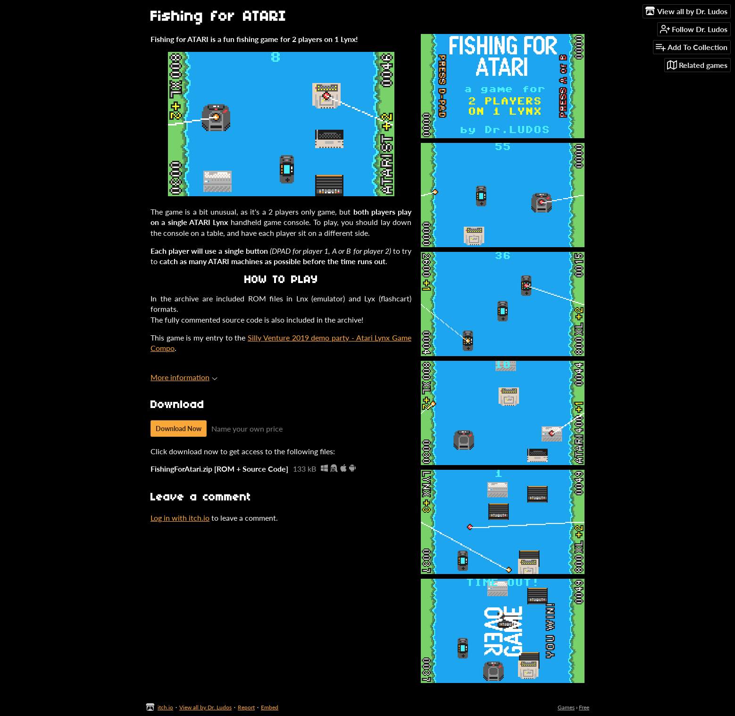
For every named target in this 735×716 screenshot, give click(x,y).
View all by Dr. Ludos (205, 707)
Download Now (178, 429)
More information (183, 377)
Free (584, 707)
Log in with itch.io (179, 517)
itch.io (165, 707)
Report (246, 707)
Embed (269, 707)
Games (566, 707)
